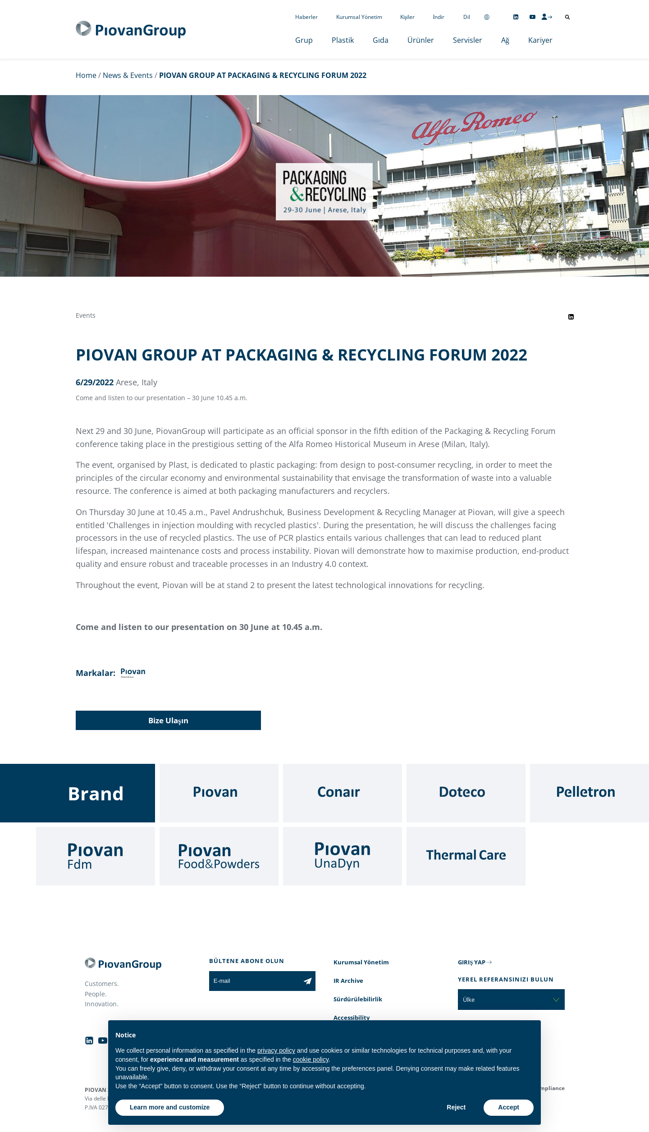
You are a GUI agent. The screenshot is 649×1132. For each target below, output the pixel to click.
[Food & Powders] (219, 856)
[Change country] (487, 16)
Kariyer (540, 40)
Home (86, 75)
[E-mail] (254, 981)
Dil (466, 17)
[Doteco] (466, 793)
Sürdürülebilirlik (358, 999)
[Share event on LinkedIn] (571, 316)
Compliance (549, 1088)
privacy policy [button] (276, 1050)
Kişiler (407, 17)
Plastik (343, 40)
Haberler (306, 17)
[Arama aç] (567, 17)
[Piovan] (219, 793)
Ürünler (420, 40)
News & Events (128, 75)
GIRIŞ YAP (471, 962)
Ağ (505, 40)
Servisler (467, 40)
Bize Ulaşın (168, 720)
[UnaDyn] (342, 856)
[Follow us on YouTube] (532, 17)
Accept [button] (508, 1107)
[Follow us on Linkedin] (516, 17)
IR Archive (348, 981)
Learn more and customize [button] (170, 1107)
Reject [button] (456, 1107)
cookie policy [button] (311, 1059)
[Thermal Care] (466, 856)
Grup (304, 40)
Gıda (380, 40)
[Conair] (342, 793)
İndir (439, 17)
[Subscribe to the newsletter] (307, 981)
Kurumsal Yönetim (359, 17)
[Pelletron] (589, 793)
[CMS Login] (546, 16)
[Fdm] (95, 856)
